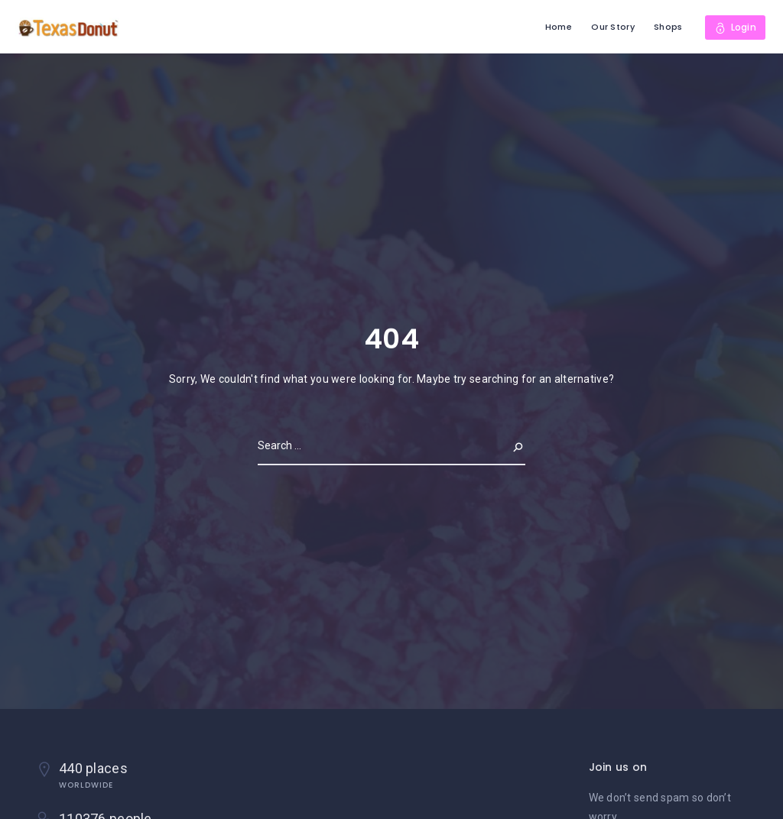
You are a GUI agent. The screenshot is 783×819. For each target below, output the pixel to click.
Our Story (613, 27)
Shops (668, 27)
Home (558, 27)
